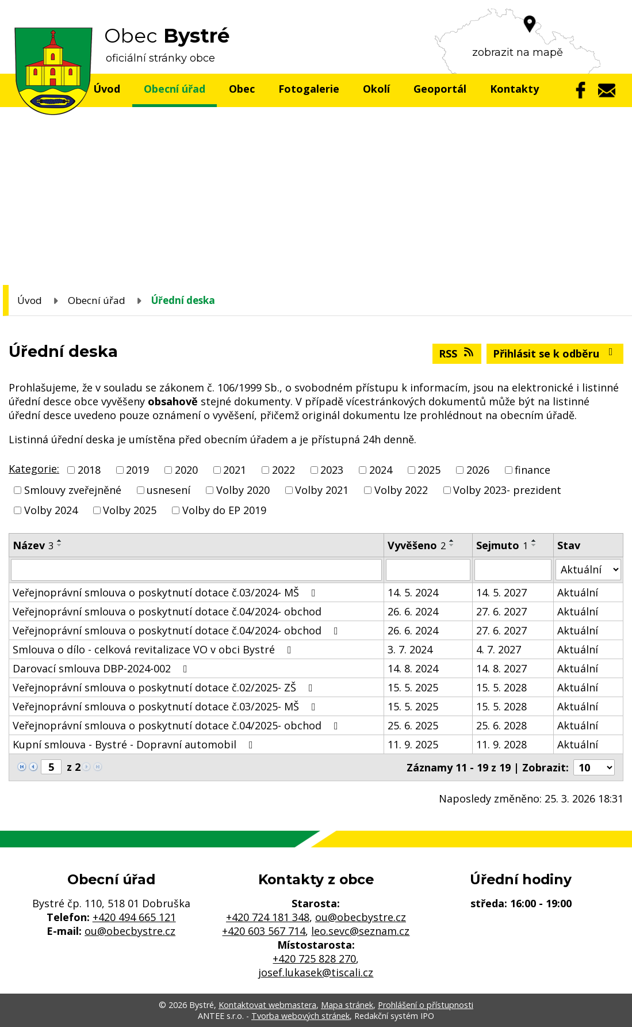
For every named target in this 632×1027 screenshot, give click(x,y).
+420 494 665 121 (134, 917)
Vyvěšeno (417, 545)
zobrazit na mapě (517, 52)
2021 (234, 470)
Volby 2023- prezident (507, 490)
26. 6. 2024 (413, 611)
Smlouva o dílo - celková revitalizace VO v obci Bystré (154, 649)
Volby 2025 (129, 511)
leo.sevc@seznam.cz (360, 931)
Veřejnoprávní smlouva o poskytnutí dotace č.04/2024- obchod (167, 611)
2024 (380, 470)
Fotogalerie (308, 89)
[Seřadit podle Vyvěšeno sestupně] (452, 545)
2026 (477, 470)
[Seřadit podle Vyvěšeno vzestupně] (452, 540)
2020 (186, 470)
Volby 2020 (243, 490)
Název (33, 545)
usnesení (168, 490)
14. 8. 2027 (501, 668)
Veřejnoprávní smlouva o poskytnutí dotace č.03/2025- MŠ (166, 706)
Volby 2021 (321, 490)
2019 (137, 470)
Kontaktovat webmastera (267, 1004)
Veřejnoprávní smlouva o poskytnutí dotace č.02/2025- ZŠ (165, 687)
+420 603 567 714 (263, 931)
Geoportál (439, 89)
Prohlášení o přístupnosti (425, 1004)
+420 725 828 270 (314, 958)
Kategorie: (34, 469)
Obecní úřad (174, 89)
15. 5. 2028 (501, 687)
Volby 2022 (401, 490)
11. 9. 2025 (413, 744)
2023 (331, 470)
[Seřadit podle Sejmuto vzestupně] (534, 540)
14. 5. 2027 (501, 592)
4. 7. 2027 (498, 649)
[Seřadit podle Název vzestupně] (59, 540)
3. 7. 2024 (410, 649)
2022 (283, 470)
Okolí (376, 89)
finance (532, 470)
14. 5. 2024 (413, 592)
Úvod (106, 89)
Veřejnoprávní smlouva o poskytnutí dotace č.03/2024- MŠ (166, 592)
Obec (242, 89)
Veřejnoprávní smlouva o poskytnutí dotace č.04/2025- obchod (178, 725)
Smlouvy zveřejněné (72, 490)
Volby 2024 (51, 511)
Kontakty (514, 89)
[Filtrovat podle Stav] (588, 569)
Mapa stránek (347, 1004)
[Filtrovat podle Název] (196, 570)
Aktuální (577, 592)
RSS (457, 353)
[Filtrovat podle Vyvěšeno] (428, 570)
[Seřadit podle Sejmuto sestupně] (534, 545)
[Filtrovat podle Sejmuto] (512, 570)
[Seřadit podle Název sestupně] (59, 545)
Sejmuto (502, 545)
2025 (429, 470)
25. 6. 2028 (501, 725)
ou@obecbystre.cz (130, 931)
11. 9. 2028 (501, 744)
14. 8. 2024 (413, 668)
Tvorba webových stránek (300, 1015)
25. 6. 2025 (413, 725)
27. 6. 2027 (501, 611)
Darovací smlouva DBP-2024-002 (102, 668)
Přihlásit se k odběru (555, 353)
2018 (89, 470)
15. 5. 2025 (413, 687)
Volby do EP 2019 (224, 511)
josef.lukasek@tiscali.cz (315, 972)
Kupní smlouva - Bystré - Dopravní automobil (135, 744)
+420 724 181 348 (267, 917)
